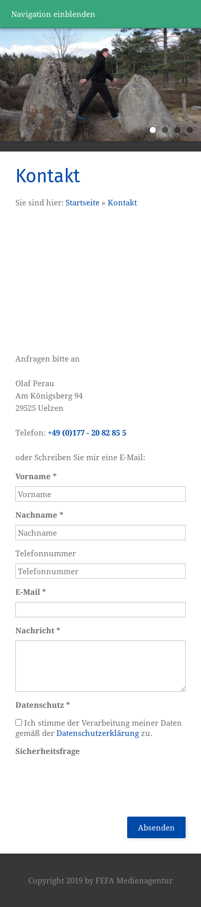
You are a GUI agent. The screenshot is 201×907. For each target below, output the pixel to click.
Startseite (82, 202)
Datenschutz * (42, 705)
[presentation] (93, 781)
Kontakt (122, 202)
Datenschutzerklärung (97, 733)
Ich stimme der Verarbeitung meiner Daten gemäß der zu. (98, 727)
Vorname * (36, 476)
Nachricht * (38, 630)
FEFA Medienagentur (134, 880)
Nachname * (39, 514)
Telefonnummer (45, 553)
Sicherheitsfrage (47, 751)
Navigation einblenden (53, 14)
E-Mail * (30, 592)
